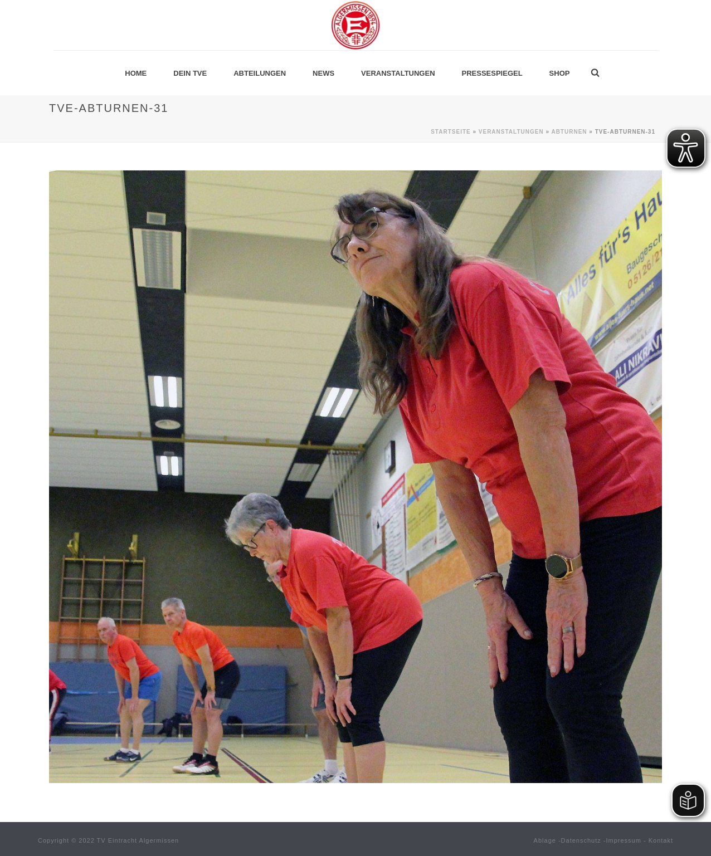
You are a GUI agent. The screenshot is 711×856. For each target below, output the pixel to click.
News (323, 73)
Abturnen (569, 132)
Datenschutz (581, 840)
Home (136, 73)
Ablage (545, 840)
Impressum (623, 840)
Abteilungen (259, 73)
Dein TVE (190, 73)
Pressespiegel (492, 73)
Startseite (450, 132)
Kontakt (661, 840)
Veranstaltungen (398, 73)
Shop (559, 73)
